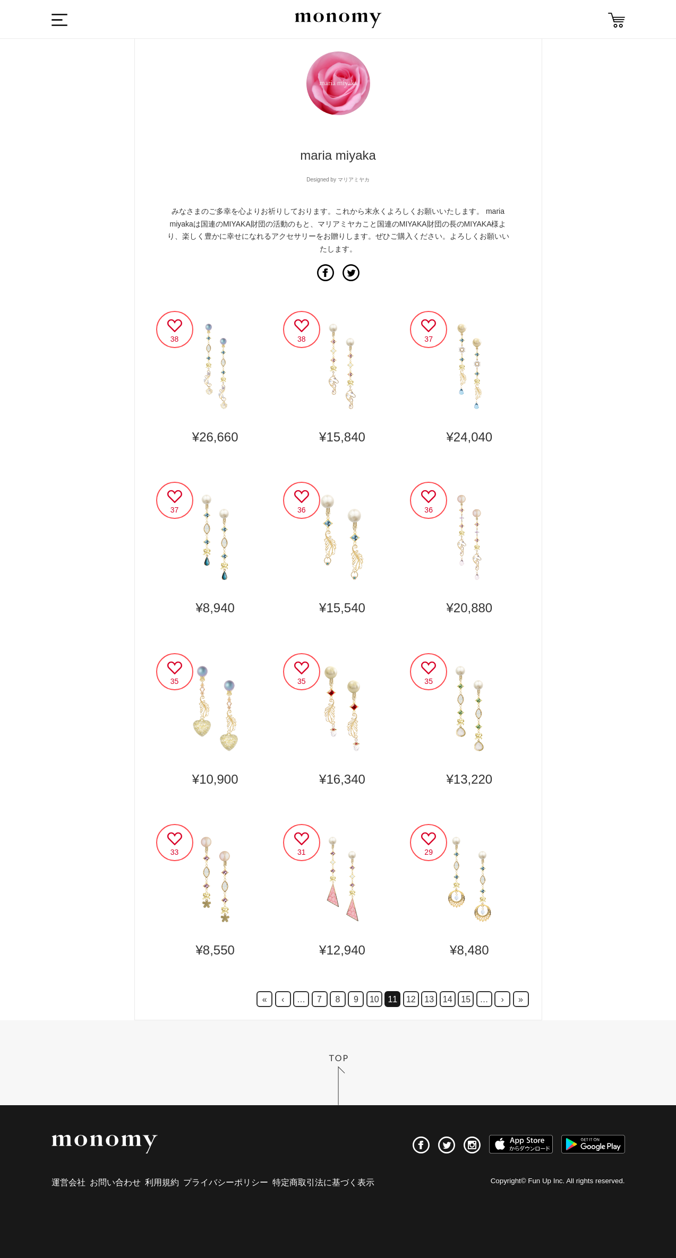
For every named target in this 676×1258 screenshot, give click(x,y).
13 (429, 999)
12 (411, 999)
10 (374, 999)
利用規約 (162, 1182)
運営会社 (68, 1182)
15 (465, 999)
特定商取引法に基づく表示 (323, 1182)
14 (447, 999)
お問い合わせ (115, 1182)
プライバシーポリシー (225, 1182)
